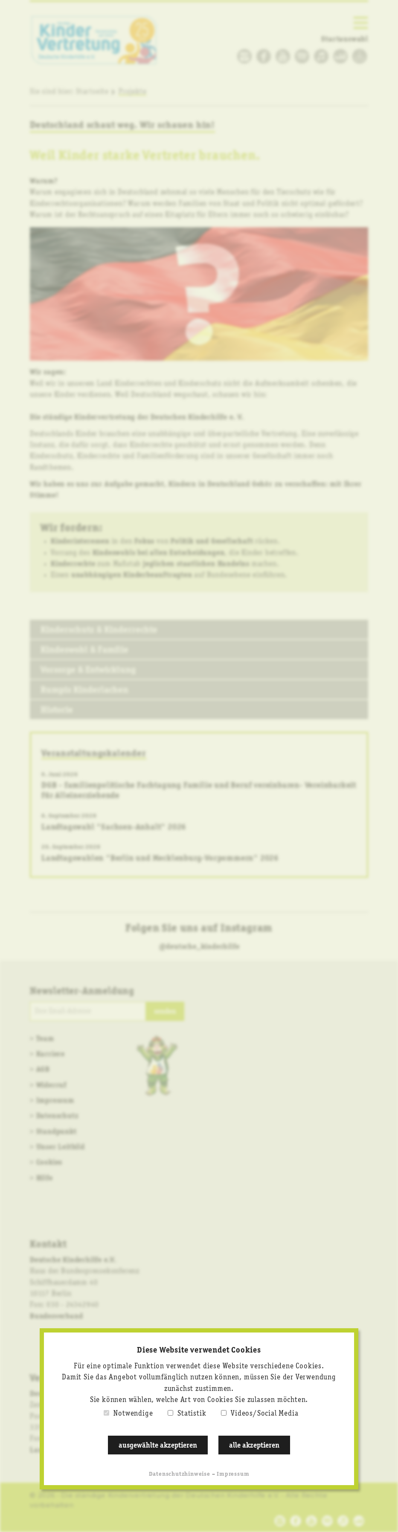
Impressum (233, 1474)
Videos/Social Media (264, 1413)
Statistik (191, 1413)
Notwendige (133, 1413)
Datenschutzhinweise (179, 1474)
